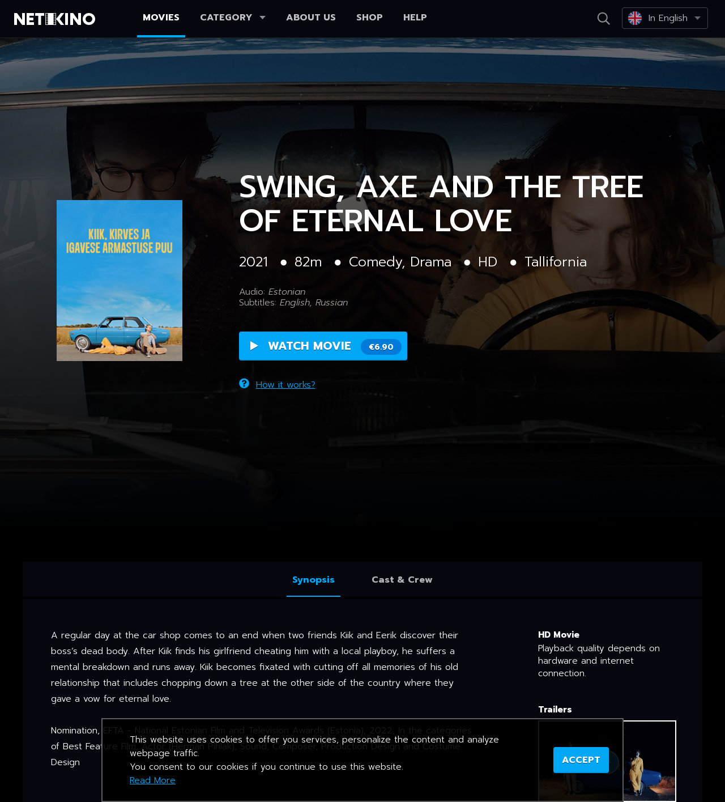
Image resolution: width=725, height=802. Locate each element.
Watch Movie (326, 350)
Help (415, 17)
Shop (369, 17)
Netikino (56, 19)
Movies (161, 17)
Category (233, 17)
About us (311, 17)
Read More (153, 780)
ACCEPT (581, 760)
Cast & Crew (402, 580)
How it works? (277, 380)
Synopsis (313, 580)
